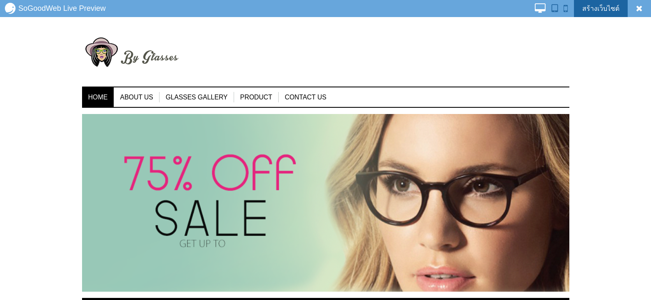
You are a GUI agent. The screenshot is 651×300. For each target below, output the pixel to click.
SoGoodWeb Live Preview (55, 8)
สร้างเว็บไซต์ (600, 8)
